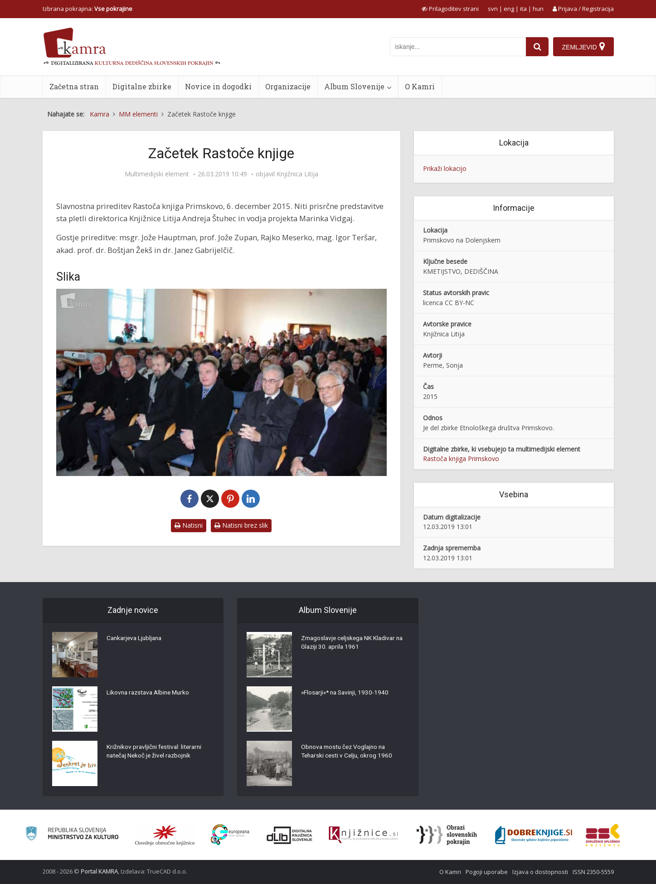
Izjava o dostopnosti (540, 872)
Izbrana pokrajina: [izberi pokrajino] (87, 9)
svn (493, 9)
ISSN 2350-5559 (593, 872)
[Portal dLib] (290, 835)
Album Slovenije (354, 86)
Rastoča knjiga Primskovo (461, 458)
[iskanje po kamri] (457, 46)
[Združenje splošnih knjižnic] (603, 835)
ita (523, 9)
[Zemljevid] (583, 46)
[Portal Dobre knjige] (533, 835)
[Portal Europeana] (230, 834)
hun (538, 9)
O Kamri (420, 86)
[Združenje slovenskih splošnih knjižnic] (363, 835)
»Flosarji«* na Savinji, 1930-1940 (347, 693)
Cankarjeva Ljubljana (136, 638)
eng (509, 9)
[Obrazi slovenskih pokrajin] (446, 835)
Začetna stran (74, 86)
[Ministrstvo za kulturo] (72, 835)
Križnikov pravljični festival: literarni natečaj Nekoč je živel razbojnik (156, 752)
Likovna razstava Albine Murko (150, 693)
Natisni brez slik (241, 525)
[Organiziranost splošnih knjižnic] (165, 835)
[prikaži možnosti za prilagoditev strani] (450, 9)
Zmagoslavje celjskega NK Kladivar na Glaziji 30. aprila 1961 (350, 643)
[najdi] (536, 46)
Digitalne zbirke (141, 86)
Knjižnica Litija (297, 174)
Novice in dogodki (218, 86)
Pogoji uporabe (487, 872)
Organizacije (288, 86)
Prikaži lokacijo (444, 168)
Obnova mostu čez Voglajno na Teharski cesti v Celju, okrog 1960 (348, 752)
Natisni (189, 525)
